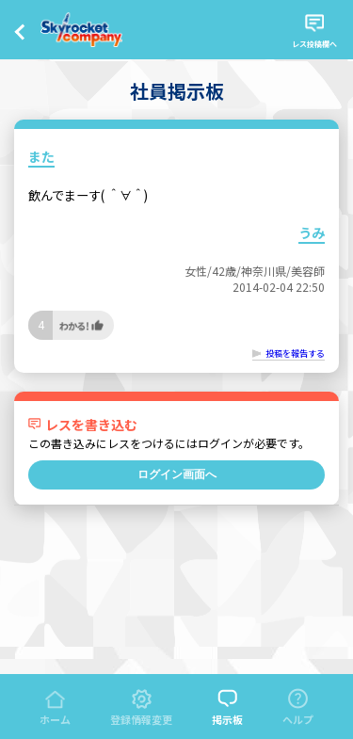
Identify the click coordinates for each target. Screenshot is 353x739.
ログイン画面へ (177, 474)
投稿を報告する (295, 353)
